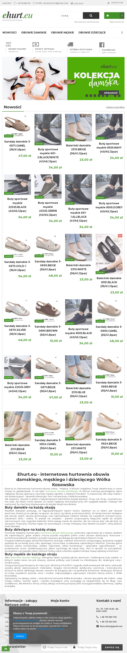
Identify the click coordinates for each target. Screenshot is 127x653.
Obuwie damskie (33, 32)
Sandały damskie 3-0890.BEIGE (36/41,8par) (48, 265)
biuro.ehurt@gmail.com (55, 3)
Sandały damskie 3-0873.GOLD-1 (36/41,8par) (17, 266)
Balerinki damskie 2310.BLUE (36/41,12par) (78, 392)
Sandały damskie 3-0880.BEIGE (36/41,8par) (109, 386)
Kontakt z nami (108, 601)
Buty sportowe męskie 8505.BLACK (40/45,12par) (78, 333)
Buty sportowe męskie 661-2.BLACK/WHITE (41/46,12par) (48, 155)
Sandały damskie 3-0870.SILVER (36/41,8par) (17, 330)
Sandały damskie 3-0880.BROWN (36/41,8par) (48, 330)
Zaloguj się (117, 2)
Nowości (10, 32)
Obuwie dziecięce (92, 32)
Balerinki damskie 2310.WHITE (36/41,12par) (78, 269)
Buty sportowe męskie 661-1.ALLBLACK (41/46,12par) (78, 214)
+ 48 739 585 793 (23, 3)
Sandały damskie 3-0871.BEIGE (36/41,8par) (48, 387)
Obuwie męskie (62, 32)
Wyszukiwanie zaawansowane (86, 22)
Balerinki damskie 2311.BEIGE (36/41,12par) (17, 449)
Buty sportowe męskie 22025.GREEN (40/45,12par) (48, 208)
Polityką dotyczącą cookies (25, 620)
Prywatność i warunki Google (50, 628)
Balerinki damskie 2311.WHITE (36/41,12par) (78, 448)
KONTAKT (7, 3)
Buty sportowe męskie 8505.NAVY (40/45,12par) (109, 147)
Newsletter (16, 647)
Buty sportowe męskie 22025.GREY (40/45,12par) (17, 387)
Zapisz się (112, 647)
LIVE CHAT (77, 3)
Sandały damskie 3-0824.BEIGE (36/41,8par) (109, 443)
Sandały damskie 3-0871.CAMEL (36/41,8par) (17, 145)
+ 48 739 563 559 (108, 622)
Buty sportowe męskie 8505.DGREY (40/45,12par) (109, 207)
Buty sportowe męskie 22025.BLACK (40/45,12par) (17, 205)
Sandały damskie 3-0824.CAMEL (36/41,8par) (48, 444)
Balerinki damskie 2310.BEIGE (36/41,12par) (78, 149)
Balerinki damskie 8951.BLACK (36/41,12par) (109, 282)
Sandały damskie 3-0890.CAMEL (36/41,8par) (109, 330)
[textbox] (79, 15)
